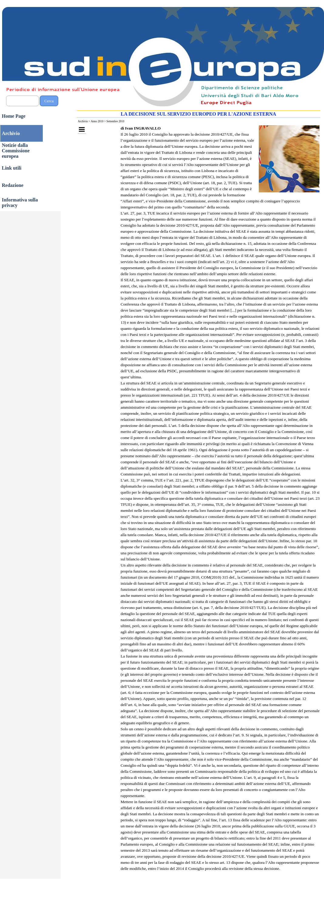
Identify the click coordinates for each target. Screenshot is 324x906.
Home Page (13, 116)
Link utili (11, 168)
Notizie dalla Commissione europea (16, 151)
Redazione (12, 185)
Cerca (49, 101)
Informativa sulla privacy (20, 202)
